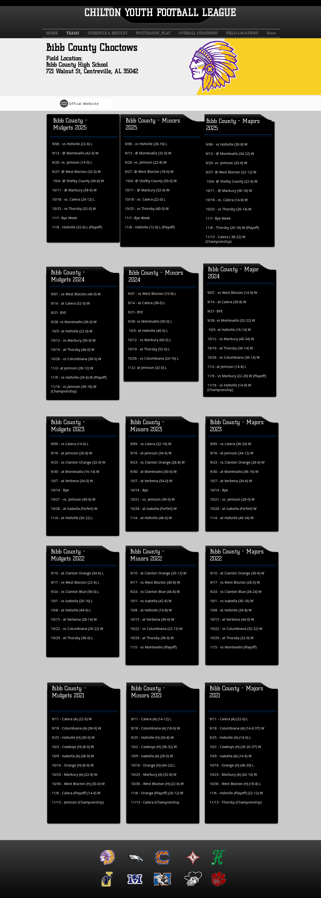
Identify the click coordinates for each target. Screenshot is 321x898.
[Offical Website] (84, 103)
